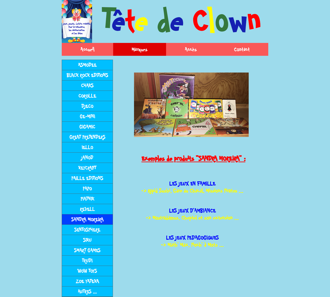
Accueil (87, 49)
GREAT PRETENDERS (87, 137)
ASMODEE (87, 65)
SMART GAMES (87, 250)
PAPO (87, 188)
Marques (140, 49)
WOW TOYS (87, 271)
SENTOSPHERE (87, 229)
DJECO (87, 106)
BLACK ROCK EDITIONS (87, 75)
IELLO (87, 147)
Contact (242, 49)
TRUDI (87, 260)
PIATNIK (87, 198)
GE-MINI (87, 116)
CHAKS (87, 85)
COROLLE (87, 95)
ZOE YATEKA (87, 281)
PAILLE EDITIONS (87, 178)
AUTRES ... (87, 291)
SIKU (87, 240)
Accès (191, 49)
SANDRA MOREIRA (87, 219)
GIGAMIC (87, 126)
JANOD (87, 157)
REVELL (87, 209)
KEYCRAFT (87, 168)
